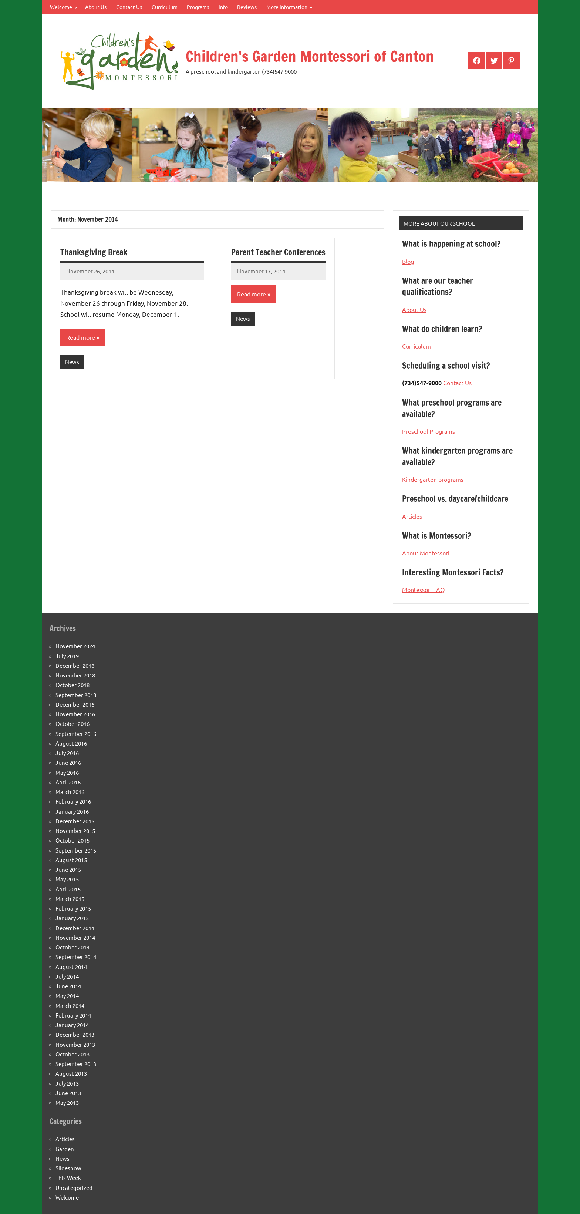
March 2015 (69, 898)
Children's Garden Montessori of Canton (310, 56)
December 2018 (74, 665)
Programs (198, 6)
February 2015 (73, 908)
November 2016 (75, 713)
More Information (289, 6)
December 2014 (74, 927)
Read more (80, 337)
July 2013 (67, 1083)
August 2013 (71, 1073)
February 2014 (73, 1015)
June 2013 (68, 1092)
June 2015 (68, 869)
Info (223, 6)
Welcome (64, 6)
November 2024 (75, 645)
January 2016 (72, 811)
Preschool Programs (428, 431)
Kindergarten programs (432, 479)
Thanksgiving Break (93, 252)
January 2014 (72, 1024)
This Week (68, 1177)
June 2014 (68, 985)
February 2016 (73, 801)
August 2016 (71, 743)
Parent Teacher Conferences (278, 252)
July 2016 (67, 752)
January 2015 (72, 917)
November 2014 (75, 937)
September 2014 (75, 956)
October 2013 (72, 1053)
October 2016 (72, 723)
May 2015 (67, 878)
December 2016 (74, 704)
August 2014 (71, 966)
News (72, 361)
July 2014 (67, 976)
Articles (412, 516)
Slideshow (68, 1167)
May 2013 (67, 1102)
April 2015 (68, 888)
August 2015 (71, 859)
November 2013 (75, 1044)
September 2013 (75, 1063)
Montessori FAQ (423, 589)
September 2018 (75, 694)
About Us (96, 6)
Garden (64, 1148)
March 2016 (69, 791)
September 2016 (75, 733)
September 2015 (75, 850)
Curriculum (165, 6)
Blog (408, 261)
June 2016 (68, 762)
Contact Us (129, 6)
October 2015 (72, 840)
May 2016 (67, 772)
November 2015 (75, 830)
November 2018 (75, 675)
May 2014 (67, 995)
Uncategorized (73, 1187)
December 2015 (74, 820)
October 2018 (72, 684)
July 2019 (67, 655)
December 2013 (74, 1034)
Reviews (247, 6)
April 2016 (68, 782)
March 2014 (69, 1005)
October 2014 (72, 947)
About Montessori (425, 552)
